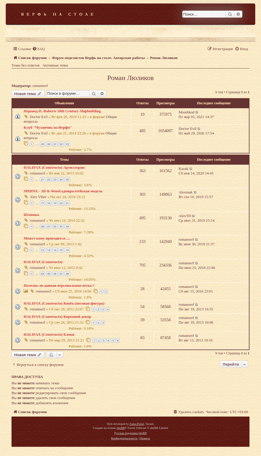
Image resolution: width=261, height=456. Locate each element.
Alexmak (185, 192)
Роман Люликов (130, 77)
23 (54, 179)
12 (42, 250)
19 (54, 203)
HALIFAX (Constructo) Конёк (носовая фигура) (64, 303)
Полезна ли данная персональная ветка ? (59, 285)
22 (48, 179)
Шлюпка (31, 214)
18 (48, 203)
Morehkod (186, 112)
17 (42, 203)
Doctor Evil (39, 117)
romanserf (40, 85)
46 (54, 274)
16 (67, 250)
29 (42, 144)
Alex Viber (38, 197)
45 (48, 274)
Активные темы (55, 65)
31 (54, 144)
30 (48, 144)
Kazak (183, 168)
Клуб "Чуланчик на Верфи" (48, 127)
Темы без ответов (26, 65)
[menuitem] (38, 49)
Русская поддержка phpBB (130, 433)
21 (42, 179)
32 (61, 144)
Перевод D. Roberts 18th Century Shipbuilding (62, 111)
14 (54, 250)
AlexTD (185, 216)
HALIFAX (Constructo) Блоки (49, 334)
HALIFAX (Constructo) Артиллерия (54, 167)
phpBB (120, 428)
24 (61, 179)
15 (61, 250)
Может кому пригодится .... (47, 238)
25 (67, 179)
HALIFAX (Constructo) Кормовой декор (57, 316)
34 (67, 226)
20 (61, 203)
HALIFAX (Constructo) (43, 262)
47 (61, 274)
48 (67, 274)
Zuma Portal (137, 423)
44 (42, 274)
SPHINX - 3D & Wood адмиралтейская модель (63, 191)
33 (67, 144)
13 (48, 250)
